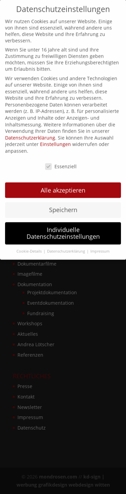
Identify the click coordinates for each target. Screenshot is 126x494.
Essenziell (61, 162)
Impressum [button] (100, 247)
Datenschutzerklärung (30, 133)
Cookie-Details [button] (29, 247)
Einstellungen (55, 140)
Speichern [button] (63, 206)
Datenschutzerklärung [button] (66, 247)
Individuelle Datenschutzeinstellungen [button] (63, 229)
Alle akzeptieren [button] (63, 186)
